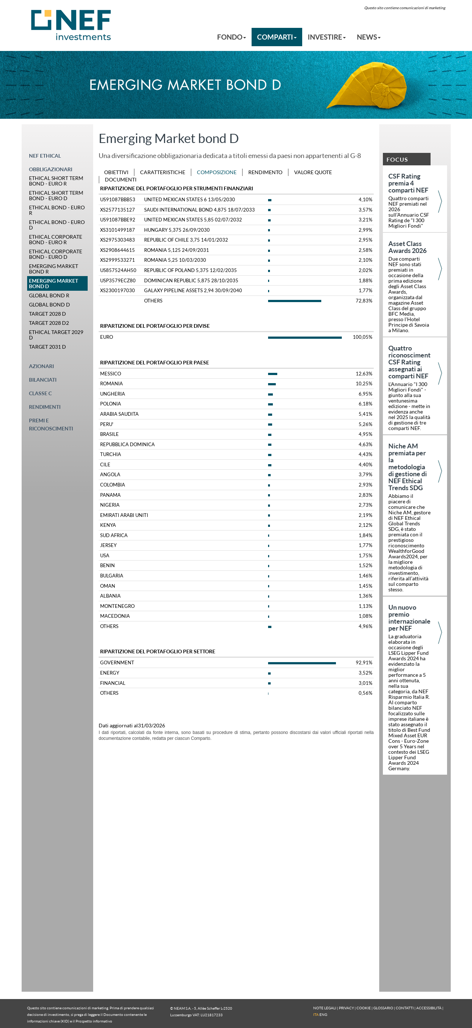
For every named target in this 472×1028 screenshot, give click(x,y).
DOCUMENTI (120, 179)
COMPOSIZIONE (217, 172)
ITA (316, 1014)
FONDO (231, 37)
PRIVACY (346, 1008)
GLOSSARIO (383, 1008)
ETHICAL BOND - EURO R (57, 210)
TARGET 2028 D (47, 314)
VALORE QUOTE (313, 172)
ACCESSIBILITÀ (429, 1008)
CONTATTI (405, 1008)
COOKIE (363, 1008)
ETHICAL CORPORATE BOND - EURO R (55, 239)
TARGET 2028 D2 (49, 323)
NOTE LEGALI (324, 1008)
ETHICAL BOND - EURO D (57, 225)
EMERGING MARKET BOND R (53, 269)
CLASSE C (40, 393)
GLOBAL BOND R (49, 295)
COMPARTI (277, 37)
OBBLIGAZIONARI (50, 169)
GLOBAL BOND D (49, 304)
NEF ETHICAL (45, 156)
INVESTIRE (327, 37)
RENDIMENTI (45, 407)
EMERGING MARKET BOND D (53, 283)
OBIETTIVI (116, 172)
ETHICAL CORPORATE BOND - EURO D (55, 254)
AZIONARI (41, 366)
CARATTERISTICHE (162, 172)
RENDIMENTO (265, 172)
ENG (323, 1014)
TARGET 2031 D (47, 347)
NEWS (369, 37)
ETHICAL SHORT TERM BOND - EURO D (56, 195)
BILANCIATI (42, 380)
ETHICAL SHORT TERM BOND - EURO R (56, 181)
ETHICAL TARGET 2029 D (56, 335)
